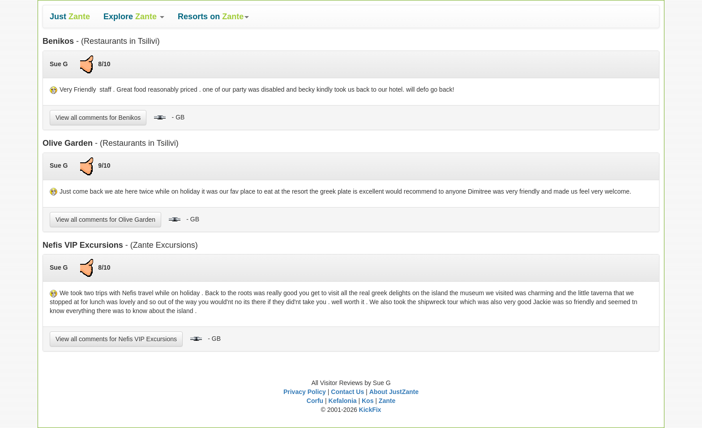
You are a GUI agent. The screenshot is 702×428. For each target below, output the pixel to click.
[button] (134, 16)
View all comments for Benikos (98, 117)
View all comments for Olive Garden (105, 219)
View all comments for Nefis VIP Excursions (116, 339)
